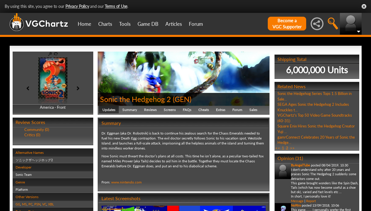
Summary (129, 110)
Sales (253, 110)
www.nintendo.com (126, 182)
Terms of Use (116, 6)
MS (24, 204)
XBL (51, 204)
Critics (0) (32, 134)
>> (292, 148)
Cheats (203, 110)
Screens (170, 110)
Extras (220, 110)
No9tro (296, 205)
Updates (108, 110)
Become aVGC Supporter (286, 23)
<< (278, 148)
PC (30, 204)
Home (84, 24)
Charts (105, 24)
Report (311, 201)
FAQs (187, 110)
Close (364, 6)
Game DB (148, 24)
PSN (37, 204)
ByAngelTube (300, 165)
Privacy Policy (77, 6)
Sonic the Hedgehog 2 (135, 99)
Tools (125, 24)
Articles (173, 24)
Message (297, 201)
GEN (182, 99)
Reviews (150, 110)
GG (18, 204)
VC (44, 204)
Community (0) (36, 129)
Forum (196, 24)
